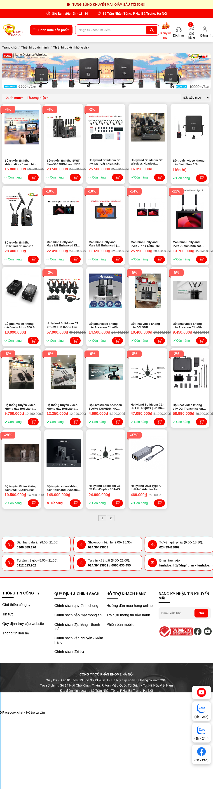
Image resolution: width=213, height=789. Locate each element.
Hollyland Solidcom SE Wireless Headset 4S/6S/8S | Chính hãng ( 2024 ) (147, 161)
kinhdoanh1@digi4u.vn (176, 565)
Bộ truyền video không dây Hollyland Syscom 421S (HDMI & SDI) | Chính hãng (62, 488)
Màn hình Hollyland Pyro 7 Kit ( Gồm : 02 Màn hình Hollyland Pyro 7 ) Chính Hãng (145, 243)
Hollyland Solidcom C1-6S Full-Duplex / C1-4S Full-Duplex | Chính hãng (105, 487)
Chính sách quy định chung (76, 606)
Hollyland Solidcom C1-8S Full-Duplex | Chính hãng (147, 406)
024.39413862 (169, 547)
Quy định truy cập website (23, 624)
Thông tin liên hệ (15, 633)
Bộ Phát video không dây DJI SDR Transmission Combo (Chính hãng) (146, 325)
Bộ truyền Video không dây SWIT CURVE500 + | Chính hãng (21, 488)
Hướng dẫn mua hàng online (130, 606)
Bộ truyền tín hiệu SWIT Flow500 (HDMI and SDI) (63, 162)
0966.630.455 (121, 565)
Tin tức (8, 614)
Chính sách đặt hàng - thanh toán (77, 627)
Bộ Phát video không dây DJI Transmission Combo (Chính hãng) (188, 406)
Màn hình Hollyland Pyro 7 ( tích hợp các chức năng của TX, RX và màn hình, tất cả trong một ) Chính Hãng (189, 243)
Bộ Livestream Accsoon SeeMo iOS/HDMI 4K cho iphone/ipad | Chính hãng (105, 406)
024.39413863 (98, 547)
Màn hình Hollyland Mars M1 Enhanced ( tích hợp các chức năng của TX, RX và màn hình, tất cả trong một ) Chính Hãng (106, 243)
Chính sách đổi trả (69, 652)
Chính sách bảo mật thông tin (78, 615)
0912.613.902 (26, 565)
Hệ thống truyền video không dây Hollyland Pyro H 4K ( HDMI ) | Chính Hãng (20, 406)
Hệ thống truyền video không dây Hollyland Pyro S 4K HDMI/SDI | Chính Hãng (62, 406)
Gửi (201, 613)
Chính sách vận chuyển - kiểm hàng (78, 640)
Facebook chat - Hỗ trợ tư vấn (22, 712)
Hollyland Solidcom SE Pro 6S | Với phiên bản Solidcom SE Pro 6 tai (105, 161)
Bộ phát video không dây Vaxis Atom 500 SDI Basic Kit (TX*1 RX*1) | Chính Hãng (21, 325)
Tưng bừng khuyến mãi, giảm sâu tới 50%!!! (110, 4)
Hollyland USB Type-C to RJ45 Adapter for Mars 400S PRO (146, 487)
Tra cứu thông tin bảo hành (128, 615)
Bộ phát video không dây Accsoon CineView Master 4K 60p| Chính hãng (105, 325)
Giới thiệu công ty (16, 605)
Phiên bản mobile (121, 625)
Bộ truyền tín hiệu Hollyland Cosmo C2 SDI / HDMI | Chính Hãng (21, 244)
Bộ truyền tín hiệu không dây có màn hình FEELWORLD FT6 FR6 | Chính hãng (21, 162)
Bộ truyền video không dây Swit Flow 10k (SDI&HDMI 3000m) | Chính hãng (189, 162)
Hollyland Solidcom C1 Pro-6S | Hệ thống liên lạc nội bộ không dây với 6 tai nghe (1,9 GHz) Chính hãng (63, 325)
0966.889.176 (26, 547)
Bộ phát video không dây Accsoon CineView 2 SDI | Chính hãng (189, 325)
